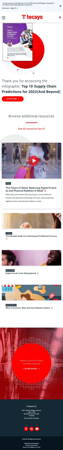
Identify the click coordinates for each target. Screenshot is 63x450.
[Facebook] (26, 429)
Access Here (12, 99)
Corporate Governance (31, 443)
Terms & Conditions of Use (31, 447)
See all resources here (31, 128)
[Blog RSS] (37, 429)
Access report (9, 8)
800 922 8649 (34, 418)
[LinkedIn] (31, 429)
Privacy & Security (31, 445)
